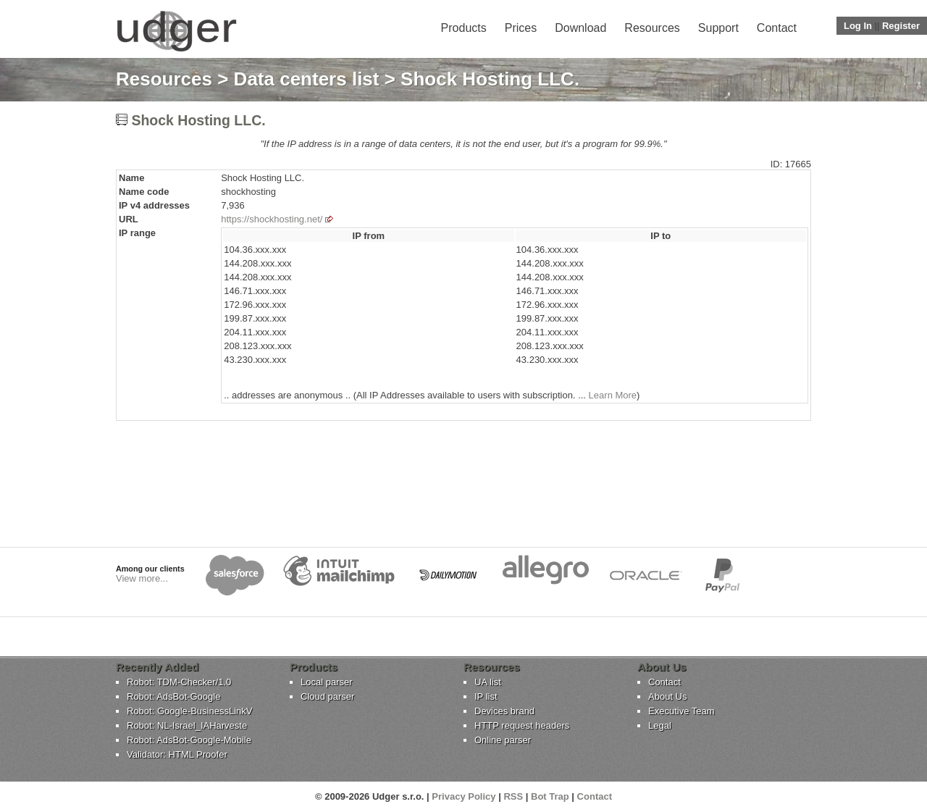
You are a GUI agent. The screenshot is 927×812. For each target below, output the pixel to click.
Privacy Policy (463, 796)
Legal (659, 725)
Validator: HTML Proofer (177, 754)
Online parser (502, 739)
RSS (513, 796)
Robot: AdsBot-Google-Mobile (189, 739)
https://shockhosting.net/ (271, 219)
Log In (858, 25)
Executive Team (681, 711)
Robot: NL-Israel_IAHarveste (187, 725)
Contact (777, 28)
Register (901, 25)
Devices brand (504, 711)
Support (718, 28)
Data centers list (306, 79)
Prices (521, 28)
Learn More (613, 395)
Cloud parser (327, 696)
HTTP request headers (521, 725)
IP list (486, 696)
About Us (667, 696)
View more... (142, 578)
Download (580, 28)
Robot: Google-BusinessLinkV (189, 711)
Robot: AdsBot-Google (173, 696)
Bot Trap (550, 796)
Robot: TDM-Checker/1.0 (179, 682)
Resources (651, 28)
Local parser (327, 682)
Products (464, 28)
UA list (487, 682)
